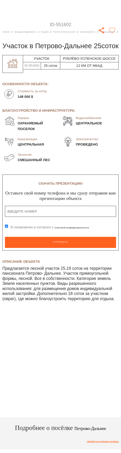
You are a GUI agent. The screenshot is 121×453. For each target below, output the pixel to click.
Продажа (62, 31)
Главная (7, 31)
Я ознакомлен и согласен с (58, 227)
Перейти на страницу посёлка (95, 442)
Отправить (60, 242)
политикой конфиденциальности (81, 227)
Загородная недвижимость (34, 31)
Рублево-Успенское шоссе (89, 31)
